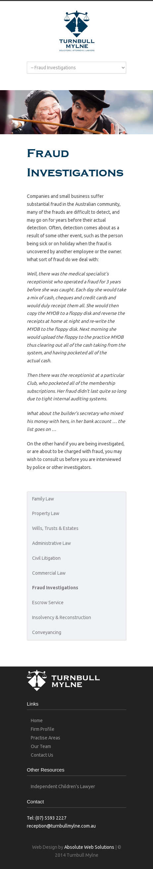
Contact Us (42, 755)
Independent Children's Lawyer (63, 786)
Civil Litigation (46, 558)
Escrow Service (48, 602)
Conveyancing (46, 632)
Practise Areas (45, 737)
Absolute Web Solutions (89, 847)
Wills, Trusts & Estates (55, 528)
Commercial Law (49, 573)
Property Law (45, 513)
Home (37, 720)
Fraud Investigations (55, 587)
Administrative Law (51, 543)
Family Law (43, 498)
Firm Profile (42, 729)
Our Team (41, 746)
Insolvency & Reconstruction (61, 617)
